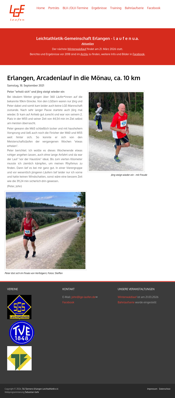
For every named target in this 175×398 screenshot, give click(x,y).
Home (41, 8)
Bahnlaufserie (134, 8)
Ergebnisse (99, 8)
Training (116, 8)
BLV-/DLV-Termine (75, 8)
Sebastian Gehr (32, 392)
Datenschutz (164, 389)
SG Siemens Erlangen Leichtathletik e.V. (40, 389)
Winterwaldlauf (77, 49)
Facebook (153, 8)
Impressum (152, 389)
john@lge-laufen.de (84, 297)
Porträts (53, 8)
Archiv (84, 54)
